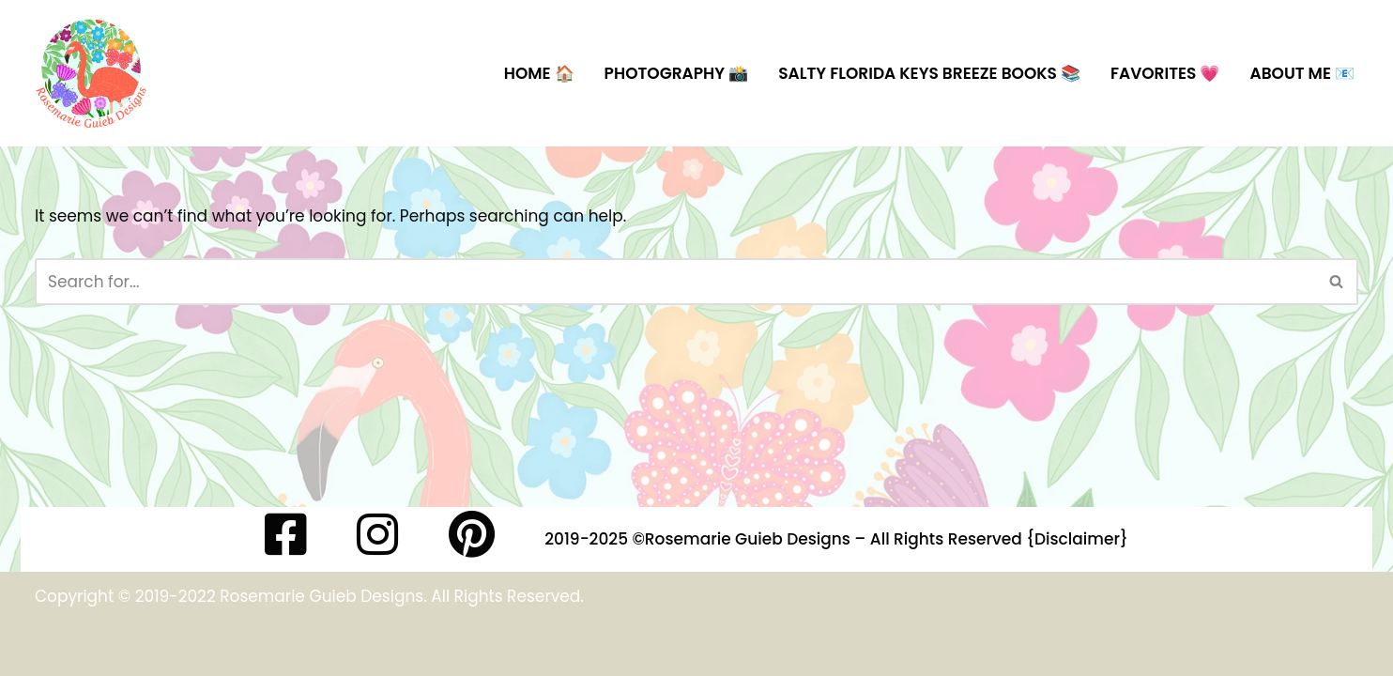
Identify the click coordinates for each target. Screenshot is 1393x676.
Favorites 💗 (1165, 73)
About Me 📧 (1302, 73)
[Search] (675, 281)
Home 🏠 (539, 73)
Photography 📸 (677, 73)
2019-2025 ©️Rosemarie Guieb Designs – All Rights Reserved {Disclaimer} (836, 539)
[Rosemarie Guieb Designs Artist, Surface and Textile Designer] (91, 73)
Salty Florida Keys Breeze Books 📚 (929, 73)
